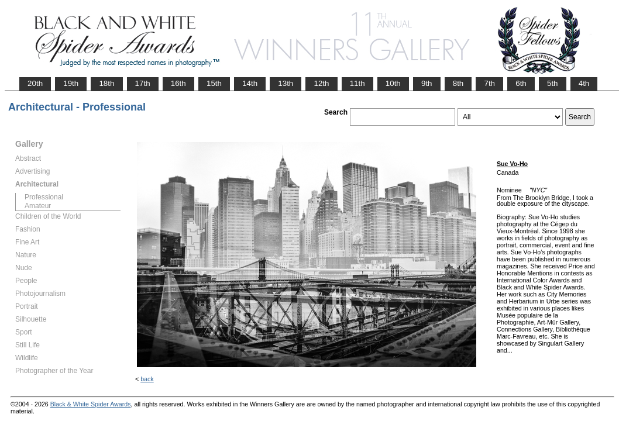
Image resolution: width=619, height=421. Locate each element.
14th (250, 83)
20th (35, 83)
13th (285, 83)
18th (106, 83)
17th (143, 83)
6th (521, 83)
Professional (44, 197)
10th (393, 83)
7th (489, 83)
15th (214, 83)
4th (584, 83)
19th (71, 83)
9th (427, 83)
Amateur (38, 206)
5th (553, 83)
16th (178, 83)
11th (357, 83)
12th (321, 83)
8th (458, 83)
